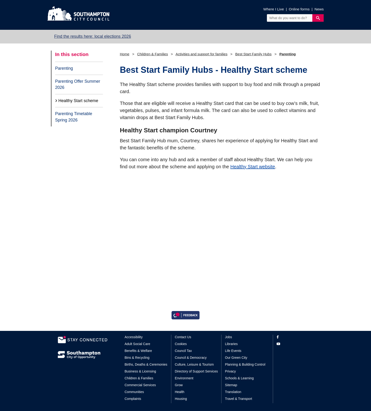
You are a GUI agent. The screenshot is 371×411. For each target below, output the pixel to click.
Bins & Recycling (137, 357)
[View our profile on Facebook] (295, 337)
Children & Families (152, 54)
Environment (184, 378)
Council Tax (183, 351)
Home (124, 54)
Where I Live (273, 9)
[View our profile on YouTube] (295, 344)
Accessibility (134, 337)
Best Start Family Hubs (253, 54)
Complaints (133, 399)
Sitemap (231, 385)
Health (179, 392)
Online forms (299, 9)
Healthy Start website (252, 166)
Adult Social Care (137, 344)
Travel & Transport (238, 399)
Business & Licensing (140, 371)
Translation (233, 392)
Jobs (228, 337)
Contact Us (183, 337)
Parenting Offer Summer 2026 (77, 84)
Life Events (233, 351)
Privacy (230, 371)
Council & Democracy (191, 357)
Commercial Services (140, 385)
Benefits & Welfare (138, 351)
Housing (181, 399)
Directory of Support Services (196, 371)
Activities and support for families (201, 54)
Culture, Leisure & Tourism (194, 364)
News (319, 9)
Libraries (231, 344)
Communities (134, 392)
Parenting (64, 68)
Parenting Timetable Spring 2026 (73, 116)
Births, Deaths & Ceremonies (146, 364)
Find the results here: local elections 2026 (92, 36)
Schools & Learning (239, 378)
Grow (179, 385)
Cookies (181, 344)
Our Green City (236, 357)
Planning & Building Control (245, 364)
